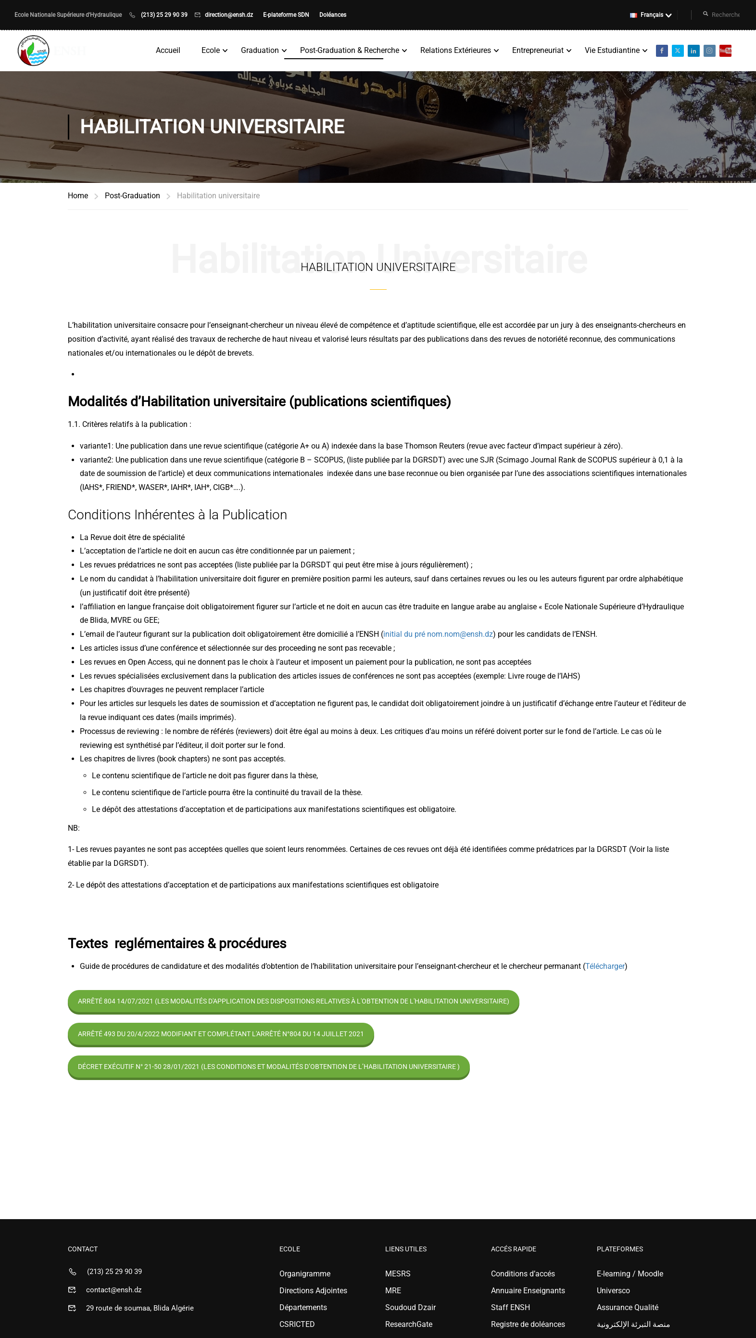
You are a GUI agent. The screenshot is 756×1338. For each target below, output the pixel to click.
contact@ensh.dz (113, 1291)
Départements (303, 1309)
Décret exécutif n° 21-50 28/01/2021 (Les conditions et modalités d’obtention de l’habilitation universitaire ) (269, 1068)
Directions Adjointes (313, 1292)
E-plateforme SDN (287, 15)
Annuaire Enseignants (528, 1292)
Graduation (259, 51)
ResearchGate (408, 1326)
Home (78, 197)
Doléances (332, 15)
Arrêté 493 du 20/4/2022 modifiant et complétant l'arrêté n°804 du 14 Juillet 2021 (221, 1036)
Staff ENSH (510, 1309)
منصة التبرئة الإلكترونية (633, 1326)
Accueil (167, 51)
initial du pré (405, 636)
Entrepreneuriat (537, 51)
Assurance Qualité (627, 1309)
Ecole (210, 51)
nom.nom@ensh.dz (460, 636)
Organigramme (304, 1275)
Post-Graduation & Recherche (349, 51)
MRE (393, 1292)
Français (646, 15)
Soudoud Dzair (410, 1309)
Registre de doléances (528, 1326)
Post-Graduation (132, 197)
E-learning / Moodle (630, 1275)
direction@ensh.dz (229, 15)
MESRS (398, 1275)
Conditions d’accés (523, 1275)
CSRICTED (297, 1326)
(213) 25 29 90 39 (164, 15)
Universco (613, 1292)
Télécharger (605, 968)
